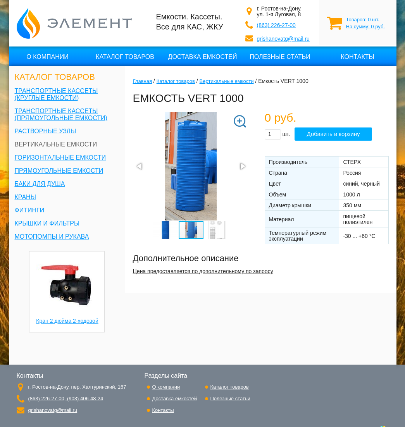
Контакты (357, 56)
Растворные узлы (45, 131)
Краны (25, 197)
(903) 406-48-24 (84, 398)
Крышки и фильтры (47, 223)
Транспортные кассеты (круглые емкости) (56, 94)
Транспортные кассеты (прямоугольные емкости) (61, 114)
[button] (233, 127)
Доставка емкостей (202, 56)
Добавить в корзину (333, 134)
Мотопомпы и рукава (52, 236)
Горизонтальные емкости (60, 157)
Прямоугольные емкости (59, 170)
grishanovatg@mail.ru (283, 39)
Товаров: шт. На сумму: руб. (365, 23)
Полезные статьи (280, 56)
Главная (142, 81)
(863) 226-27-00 (276, 25)
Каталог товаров (125, 56)
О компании (47, 56)
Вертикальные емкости (56, 144)
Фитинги (30, 210)
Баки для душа (40, 184)
